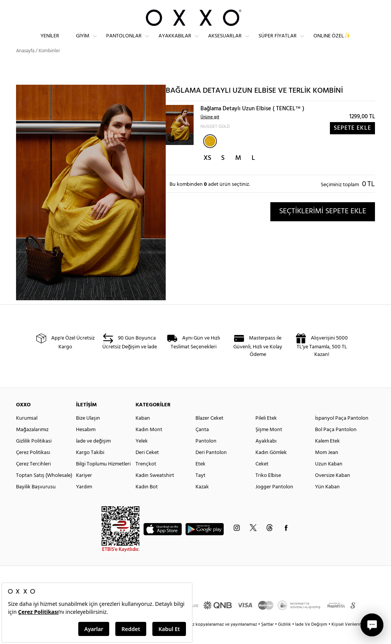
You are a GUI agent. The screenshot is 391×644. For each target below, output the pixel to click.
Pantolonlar (124, 42)
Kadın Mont (149, 443)
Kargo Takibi (90, 466)
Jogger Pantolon (274, 500)
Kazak (202, 500)
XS (207, 171)
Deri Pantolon (211, 466)
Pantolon (206, 455)
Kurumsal (26, 432)
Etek (200, 477)
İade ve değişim (93, 455)
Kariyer (84, 489)
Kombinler (49, 65)
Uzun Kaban (329, 477)
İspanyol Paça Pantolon (341, 432)
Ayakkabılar (174, 42)
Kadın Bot (147, 500)
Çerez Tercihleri (33, 477)
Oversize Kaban (332, 489)
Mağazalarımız (32, 443)
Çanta (202, 443)
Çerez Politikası (33, 466)
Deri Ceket (147, 466)
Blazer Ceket (209, 432)
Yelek (142, 455)
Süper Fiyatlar (278, 42)
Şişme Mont (268, 443)
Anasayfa (25, 65)
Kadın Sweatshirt (155, 489)
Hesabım (85, 443)
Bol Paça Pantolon (336, 443)
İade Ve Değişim (311, 638)
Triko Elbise (268, 489)
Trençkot (146, 477)
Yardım (84, 500)
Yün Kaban (327, 500)
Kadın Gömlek (271, 466)
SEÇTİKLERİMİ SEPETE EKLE (322, 225)
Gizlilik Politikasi (34, 455)
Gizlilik (285, 638)
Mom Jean (326, 466)
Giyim (82, 42)
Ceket (261, 477)
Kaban (143, 432)
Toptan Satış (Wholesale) (44, 489)
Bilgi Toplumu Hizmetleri (103, 477)
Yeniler (49, 42)
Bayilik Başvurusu (36, 500)
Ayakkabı (265, 455)
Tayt (200, 489)
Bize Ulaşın (88, 432)
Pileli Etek (266, 432)
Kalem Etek (327, 455)
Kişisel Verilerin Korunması (357, 638)
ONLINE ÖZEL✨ (332, 42)
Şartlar (268, 638)
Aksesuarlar (225, 42)
